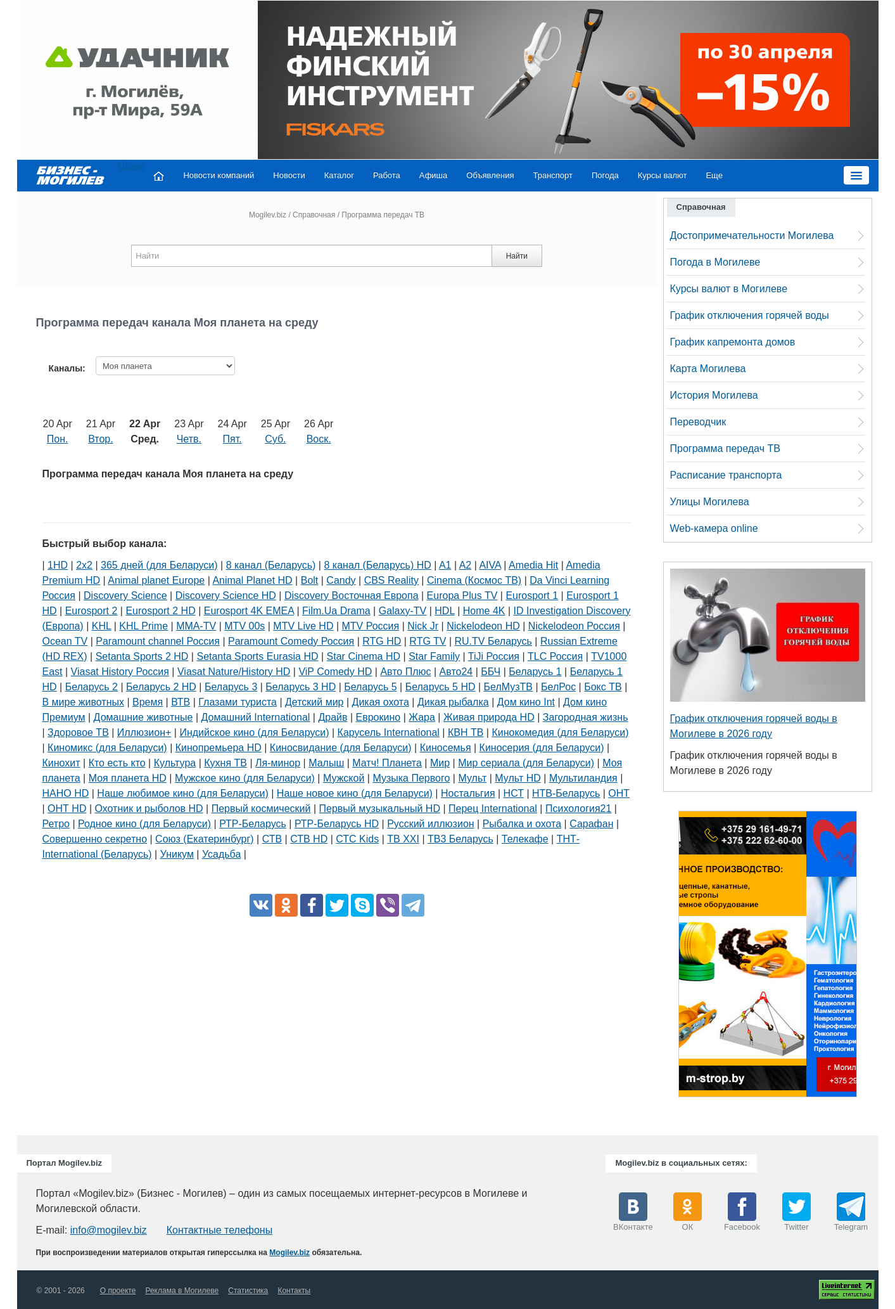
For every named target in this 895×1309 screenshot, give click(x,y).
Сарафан (591, 823)
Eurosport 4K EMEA (249, 610)
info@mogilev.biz (108, 1230)
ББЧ (490, 671)
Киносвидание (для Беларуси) (341, 747)
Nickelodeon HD (483, 626)
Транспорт (553, 175)
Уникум (177, 854)
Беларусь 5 (370, 686)
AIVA (489, 565)
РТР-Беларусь (252, 823)
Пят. (232, 439)
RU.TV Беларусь (493, 641)
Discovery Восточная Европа (351, 595)
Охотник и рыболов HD (148, 808)
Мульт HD (517, 778)
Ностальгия (468, 793)
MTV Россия (371, 626)
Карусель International (389, 732)
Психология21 (578, 808)
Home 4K (484, 610)
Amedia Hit (533, 565)
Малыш (326, 763)
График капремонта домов (733, 342)
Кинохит (61, 763)
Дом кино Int (526, 702)
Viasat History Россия (120, 671)
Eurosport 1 (531, 595)
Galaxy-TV (403, 610)
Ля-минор (277, 763)
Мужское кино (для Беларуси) (245, 778)
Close (131, 165)
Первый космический (261, 808)
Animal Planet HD (252, 580)
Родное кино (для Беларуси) (144, 823)
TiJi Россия (493, 656)
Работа (386, 175)
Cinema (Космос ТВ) (474, 580)
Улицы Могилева (709, 501)
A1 (445, 565)
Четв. (189, 439)
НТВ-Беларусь (566, 793)
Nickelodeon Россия (574, 626)
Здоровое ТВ (78, 732)
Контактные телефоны (219, 1230)
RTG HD (381, 641)
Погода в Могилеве (715, 262)
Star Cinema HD (363, 656)
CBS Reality (391, 580)
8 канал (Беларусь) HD (377, 565)
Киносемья (445, 747)
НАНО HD (65, 793)
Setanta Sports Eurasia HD (257, 656)
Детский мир (314, 702)
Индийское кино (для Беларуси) (254, 732)
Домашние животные (143, 717)
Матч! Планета (387, 763)
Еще (714, 175)
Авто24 (456, 671)
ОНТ (619, 793)
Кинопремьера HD (218, 747)
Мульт (472, 778)
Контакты (293, 1290)
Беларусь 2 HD (161, 686)
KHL (101, 626)
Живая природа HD (489, 717)
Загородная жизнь (585, 717)
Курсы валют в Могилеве (729, 288)
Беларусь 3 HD (300, 686)
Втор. (100, 439)
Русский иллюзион (430, 823)
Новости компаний (218, 175)
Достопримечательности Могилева (752, 235)
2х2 (84, 565)
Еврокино (378, 717)
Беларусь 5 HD (440, 686)
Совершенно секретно (95, 839)
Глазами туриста (237, 702)
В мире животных (83, 702)
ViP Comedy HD (335, 671)
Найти (517, 256)
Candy (340, 580)
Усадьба (221, 854)
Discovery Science (125, 595)
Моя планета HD (128, 778)
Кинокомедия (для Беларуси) (560, 732)
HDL (444, 610)
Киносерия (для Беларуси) (541, 747)
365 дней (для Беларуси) (159, 565)
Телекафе (525, 839)
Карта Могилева (708, 368)
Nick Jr (422, 626)
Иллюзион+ (144, 732)
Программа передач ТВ (725, 448)
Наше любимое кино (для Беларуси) (182, 793)
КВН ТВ (465, 732)
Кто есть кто (117, 763)
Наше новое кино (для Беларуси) (355, 793)
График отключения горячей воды (749, 315)
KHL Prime (143, 626)
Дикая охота (380, 702)
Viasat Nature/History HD (233, 671)
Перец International (492, 808)
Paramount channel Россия (158, 641)
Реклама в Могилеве (182, 1290)
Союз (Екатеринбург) (204, 839)
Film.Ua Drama (336, 610)
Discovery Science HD (225, 595)
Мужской (343, 778)
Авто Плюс (405, 671)
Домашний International (255, 717)
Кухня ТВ (225, 763)
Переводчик (698, 421)
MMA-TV (196, 626)
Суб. (275, 439)
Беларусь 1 (535, 671)
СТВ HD (308, 839)
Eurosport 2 (91, 610)
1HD (58, 565)
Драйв (332, 717)
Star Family (434, 656)
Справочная (314, 214)
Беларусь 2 (91, 686)
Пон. (57, 439)
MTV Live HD (303, 626)
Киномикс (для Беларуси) (107, 747)
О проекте (118, 1290)
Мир (440, 763)
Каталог (339, 175)
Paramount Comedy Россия (291, 641)
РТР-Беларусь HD (337, 823)
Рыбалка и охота (522, 823)
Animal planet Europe (156, 580)
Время (147, 702)
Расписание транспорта (726, 475)
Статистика (248, 1290)
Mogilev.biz (267, 214)
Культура (175, 763)
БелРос (558, 686)
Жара (422, 717)
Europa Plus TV (462, 595)
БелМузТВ (508, 686)
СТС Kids (357, 839)
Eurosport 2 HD (160, 610)
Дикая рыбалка (453, 702)
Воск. (319, 439)
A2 (465, 565)
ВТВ (180, 702)
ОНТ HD (67, 808)
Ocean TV (65, 641)
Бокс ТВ (602, 686)
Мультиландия (583, 778)
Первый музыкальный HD (379, 808)
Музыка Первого (411, 778)
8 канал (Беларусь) (271, 565)
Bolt (310, 580)
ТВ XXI (403, 839)
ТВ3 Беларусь (460, 839)
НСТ (514, 793)
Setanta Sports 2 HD (142, 656)
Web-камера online (714, 528)
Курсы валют (662, 175)
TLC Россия (555, 656)
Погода (605, 175)
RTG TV (427, 641)
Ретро (56, 823)
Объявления (490, 175)
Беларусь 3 (231, 686)
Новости (289, 175)
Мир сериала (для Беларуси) (526, 763)
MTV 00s (244, 626)
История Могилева (714, 395)
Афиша (433, 175)
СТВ (272, 839)
